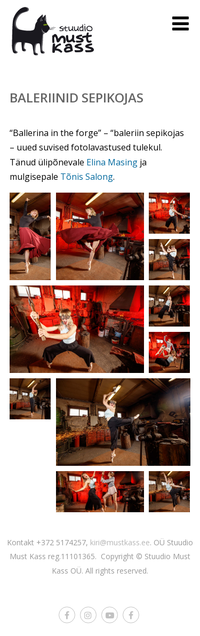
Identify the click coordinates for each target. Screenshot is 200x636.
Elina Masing (112, 162)
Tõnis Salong (86, 176)
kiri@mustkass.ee (120, 542)
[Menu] (180, 23)
